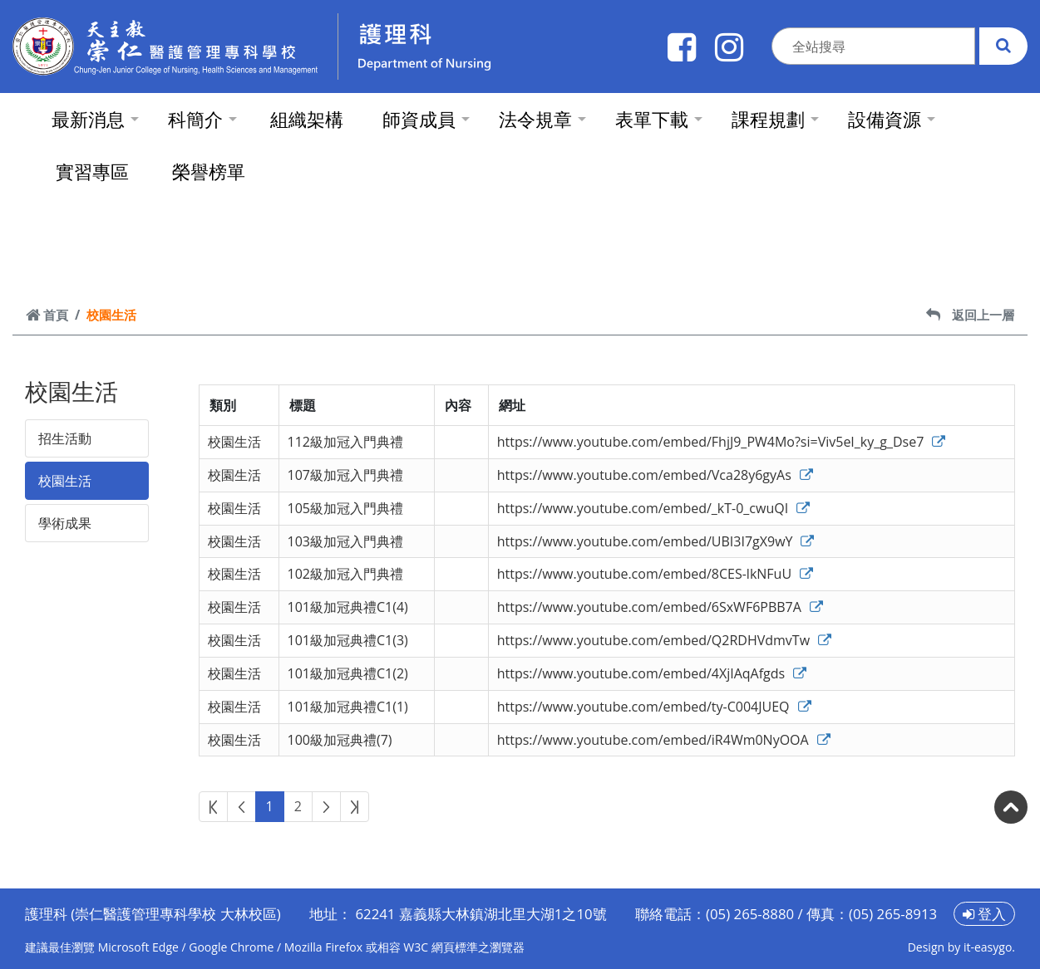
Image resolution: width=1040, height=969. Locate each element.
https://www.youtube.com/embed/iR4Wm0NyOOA (664, 740)
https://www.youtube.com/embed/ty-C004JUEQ (654, 706)
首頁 (47, 314)
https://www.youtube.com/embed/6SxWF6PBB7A (660, 607)
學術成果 (64, 523)
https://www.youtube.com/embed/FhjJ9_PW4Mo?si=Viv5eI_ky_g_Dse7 (721, 442)
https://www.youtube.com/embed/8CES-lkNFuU (655, 574)
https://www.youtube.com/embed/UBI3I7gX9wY (656, 541)
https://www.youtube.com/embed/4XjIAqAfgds (652, 673)
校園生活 (64, 481)
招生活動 (64, 438)
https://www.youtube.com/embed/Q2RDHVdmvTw (664, 640)
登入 (984, 913)
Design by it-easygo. (961, 947)
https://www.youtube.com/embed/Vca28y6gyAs (655, 475)
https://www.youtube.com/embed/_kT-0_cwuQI (653, 508)
